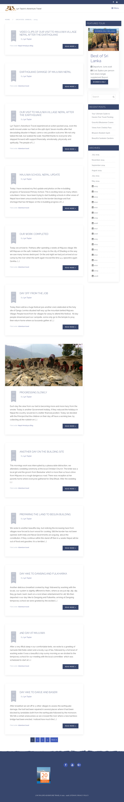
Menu (115, 8)
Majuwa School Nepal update (40, 174)
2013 (96, 250)
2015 (96, 239)
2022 (96, 202)
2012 (96, 255)
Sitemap (73, 795)
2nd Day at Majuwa (32, 633)
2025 (96, 186)
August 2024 (97, 170)
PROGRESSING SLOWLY (33, 392)
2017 (96, 229)
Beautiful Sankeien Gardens (103, 138)
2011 (95, 260)
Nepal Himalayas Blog (25, 46)
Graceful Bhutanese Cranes (102, 122)
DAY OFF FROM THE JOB (34, 293)
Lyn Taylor (27, 39)
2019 (96, 218)
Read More (70, 46)
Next (54, 740)
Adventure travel (23, 86)
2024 (96, 192)
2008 (96, 276)
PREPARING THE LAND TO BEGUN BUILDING (45, 514)
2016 (96, 234)
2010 (96, 265)
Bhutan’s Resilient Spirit (101, 133)
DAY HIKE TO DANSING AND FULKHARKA (43, 573)
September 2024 (98, 165)
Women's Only (99, 82)
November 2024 (98, 160)
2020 (96, 213)
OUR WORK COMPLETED (34, 234)
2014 (96, 244)
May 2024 (95, 181)
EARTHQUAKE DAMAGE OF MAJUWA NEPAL (45, 72)
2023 (96, 197)
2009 (96, 271)
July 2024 (95, 176)
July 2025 (95, 155)
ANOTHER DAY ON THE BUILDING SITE (42, 451)
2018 (96, 223)
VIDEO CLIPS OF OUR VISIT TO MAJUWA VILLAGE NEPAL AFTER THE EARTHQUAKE (48, 33)
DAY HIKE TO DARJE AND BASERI (39, 692)
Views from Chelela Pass (102, 128)
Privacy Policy (83, 795)
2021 (96, 207)
